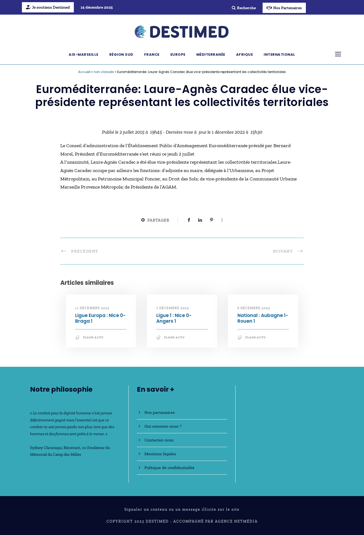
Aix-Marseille (83, 54)
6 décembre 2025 (253, 308)
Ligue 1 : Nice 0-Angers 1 (173, 318)
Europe (178, 54)
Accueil (84, 72)
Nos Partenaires (284, 7)
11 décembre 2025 (92, 308)
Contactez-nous (159, 439)
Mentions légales (160, 453)
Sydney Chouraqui (46, 447)
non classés (104, 72)
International (279, 54)
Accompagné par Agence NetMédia (215, 521)
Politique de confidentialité (169, 467)
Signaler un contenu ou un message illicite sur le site (182, 509)
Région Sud (121, 54)
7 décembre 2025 (172, 308)
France (152, 54)
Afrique (244, 54)
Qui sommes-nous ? (162, 426)
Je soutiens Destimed (48, 7)
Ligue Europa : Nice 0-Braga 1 (100, 318)
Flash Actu (93, 337)
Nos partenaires (159, 412)
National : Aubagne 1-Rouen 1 (262, 318)
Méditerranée (210, 54)
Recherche (244, 7)
